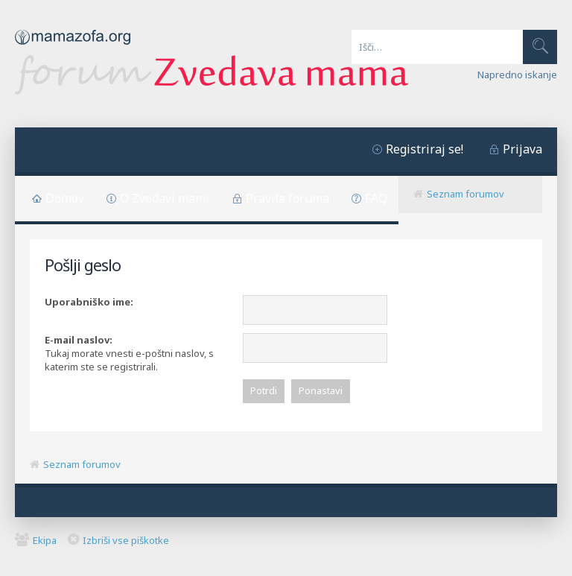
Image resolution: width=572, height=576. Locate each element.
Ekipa (45, 540)
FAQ (376, 198)
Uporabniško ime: (89, 301)
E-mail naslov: (78, 339)
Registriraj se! (424, 149)
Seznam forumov (465, 193)
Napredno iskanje (517, 74)
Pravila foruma (287, 198)
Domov (64, 198)
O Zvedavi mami (164, 198)
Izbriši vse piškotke (126, 540)
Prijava (522, 149)
